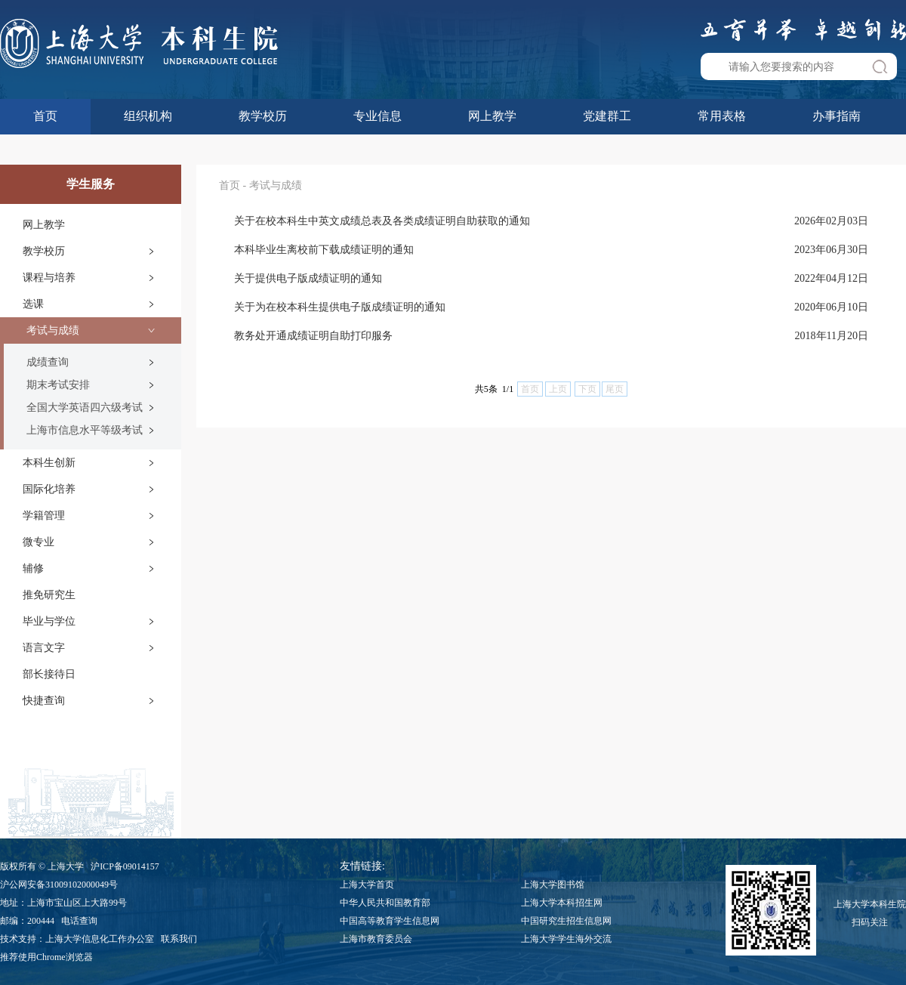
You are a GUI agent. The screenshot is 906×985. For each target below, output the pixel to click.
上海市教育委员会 (376, 939)
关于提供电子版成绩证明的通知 (308, 278)
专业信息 (377, 116)
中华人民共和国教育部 (385, 902)
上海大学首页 (367, 884)
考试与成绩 (52, 330)
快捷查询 (44, 700)
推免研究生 (49, 595)
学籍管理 (44, 515)
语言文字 (44, 647)
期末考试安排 (58, 385)
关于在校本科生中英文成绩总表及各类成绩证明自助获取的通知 (382, 221)
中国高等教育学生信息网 (389, 921)
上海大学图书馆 (552, 884)
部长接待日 (49, 674)
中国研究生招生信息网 (566, 921)
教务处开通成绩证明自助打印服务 (313, 335)
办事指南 (836, 116)
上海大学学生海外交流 (566, 939)
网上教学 (492, 116)
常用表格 (722, 116)
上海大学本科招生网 (561, 902)
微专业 (38, 542)
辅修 (33, 568)
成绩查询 (47, 362)
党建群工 (607, 116)
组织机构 (148, 116)
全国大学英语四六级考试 (84, 407)
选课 (33, 304)
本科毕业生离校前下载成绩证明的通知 (324, 249)
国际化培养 (49, 489)
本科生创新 (49, 462)
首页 (45, 116)
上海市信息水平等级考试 (84, 430)
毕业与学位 (49, 621)
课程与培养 (49, 277)
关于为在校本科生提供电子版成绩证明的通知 (339, 307)
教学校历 (263, 116)
